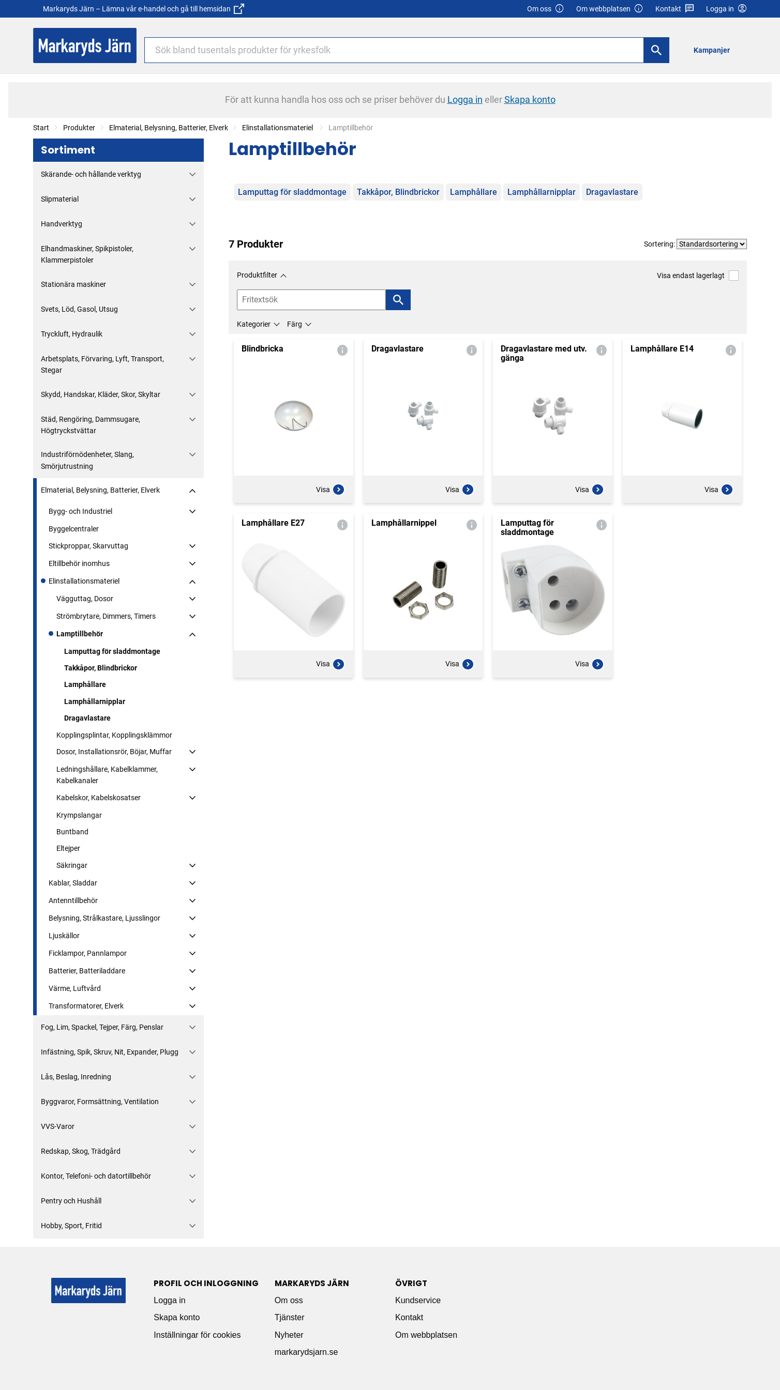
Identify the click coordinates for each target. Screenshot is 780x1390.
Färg (294, 324)
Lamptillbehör (79, 634)
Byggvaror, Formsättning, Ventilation (100, 1101)
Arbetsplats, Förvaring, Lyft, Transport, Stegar (102, 364)
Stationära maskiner (73, 284)
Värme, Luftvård (75, 988)
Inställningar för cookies (197, 1335)
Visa (330, 489)
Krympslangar (79, 815)
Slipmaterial (60, 199)
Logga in (169, 1300)
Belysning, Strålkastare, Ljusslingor (104, 918)
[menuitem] (714, 50)
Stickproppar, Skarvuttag (88, 546)
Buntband (72, 832)
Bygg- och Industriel (80, 511)
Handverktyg (61, 224)
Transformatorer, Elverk (86, 1006)
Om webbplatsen (609, 9)
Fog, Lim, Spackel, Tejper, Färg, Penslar (102, 1027)
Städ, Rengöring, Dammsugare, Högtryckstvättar (90, 425)
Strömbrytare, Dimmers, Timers (106, 616)
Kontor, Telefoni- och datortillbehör (96, 1176)
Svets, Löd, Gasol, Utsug (79, 309)
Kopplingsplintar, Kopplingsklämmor (114, 735)
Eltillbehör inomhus (79, 563)
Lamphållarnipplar (94, 701)
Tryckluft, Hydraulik (71, 334)
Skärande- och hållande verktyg (91, 174)
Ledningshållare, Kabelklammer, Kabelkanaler (107, 775)
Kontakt (674, 9)
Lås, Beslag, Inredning (76, 1077)
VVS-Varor (57, 1126)
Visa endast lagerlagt (698, 275)
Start (41, 128)
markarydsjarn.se (306, 1352)
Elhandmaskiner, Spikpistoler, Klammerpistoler (87, 254)
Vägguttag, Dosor (84, 598)
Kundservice (418, 1300)
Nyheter (289, 1335)
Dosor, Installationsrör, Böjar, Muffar (114, 751)
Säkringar (71, 865)
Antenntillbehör (73, 900)
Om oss (545, 9)
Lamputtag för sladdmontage (112, 651)
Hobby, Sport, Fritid (71, 1225)
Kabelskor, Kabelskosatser (98, 797)
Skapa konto (177, 1317)
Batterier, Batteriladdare (87, 971)
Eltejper (68, 848)
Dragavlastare (87, 718)
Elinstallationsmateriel (278, 128)
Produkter (79, 128)
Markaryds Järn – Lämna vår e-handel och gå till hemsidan (143, 9)
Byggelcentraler (74, 529)
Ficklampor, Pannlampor (88, 953)
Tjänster (290, 1317)
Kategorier (254, 324)
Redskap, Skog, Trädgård (81, 1151)
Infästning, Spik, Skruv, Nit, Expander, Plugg (109, 1052)
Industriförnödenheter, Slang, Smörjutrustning (87, 460)
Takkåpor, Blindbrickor (100, 668)
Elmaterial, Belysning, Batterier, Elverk (168, 128)
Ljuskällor (64, 935)
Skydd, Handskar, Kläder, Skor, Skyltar (100, 394)
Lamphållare (85, 684)
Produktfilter (257, 275)
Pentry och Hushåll (71, 1201)
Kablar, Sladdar (73, 883)
